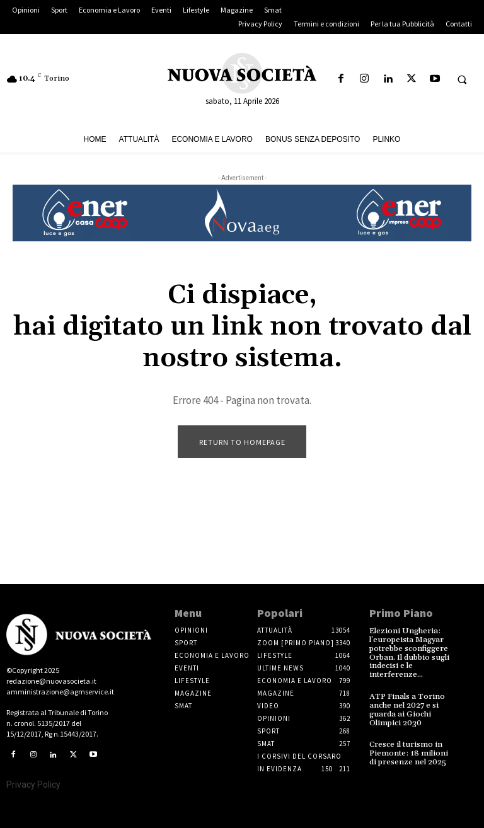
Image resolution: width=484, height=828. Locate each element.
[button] (462, 79)
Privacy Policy (33, 784)
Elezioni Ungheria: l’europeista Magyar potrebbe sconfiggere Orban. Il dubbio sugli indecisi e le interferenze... (408, 651)
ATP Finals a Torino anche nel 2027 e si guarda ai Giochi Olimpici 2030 (405, 706)
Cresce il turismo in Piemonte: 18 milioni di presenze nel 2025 (407, 749)
